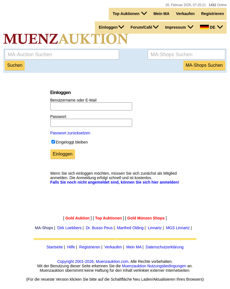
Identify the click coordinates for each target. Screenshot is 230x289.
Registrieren (212, 13)
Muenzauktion (134, 266)
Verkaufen (185, 13)
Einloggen (111, 27)
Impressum (179, 27)
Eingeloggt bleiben (72, 142)
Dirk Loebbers (69, 228)
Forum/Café (144, 27)
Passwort (58, 116)
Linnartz (155, 228)
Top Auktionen (130, 13)
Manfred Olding (130, 228)
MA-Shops (44, 228)
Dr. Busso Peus (99, 228)
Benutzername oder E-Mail (73, 100)
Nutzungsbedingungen (166, 266)
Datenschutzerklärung (165, 247)
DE (211, 27)
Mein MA (162, 13)
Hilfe (71, 247)
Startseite (54, 247)
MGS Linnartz (178, 228)
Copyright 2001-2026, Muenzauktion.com (92, 261)
